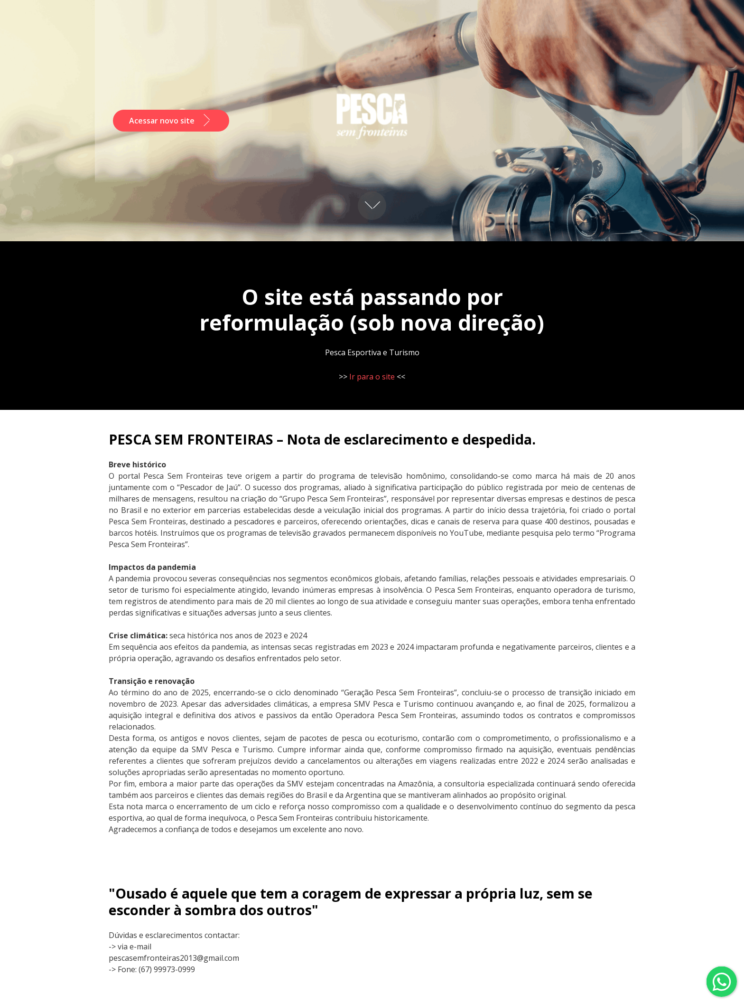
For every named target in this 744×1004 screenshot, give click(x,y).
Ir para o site (372, 376)
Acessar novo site (171, 120)
